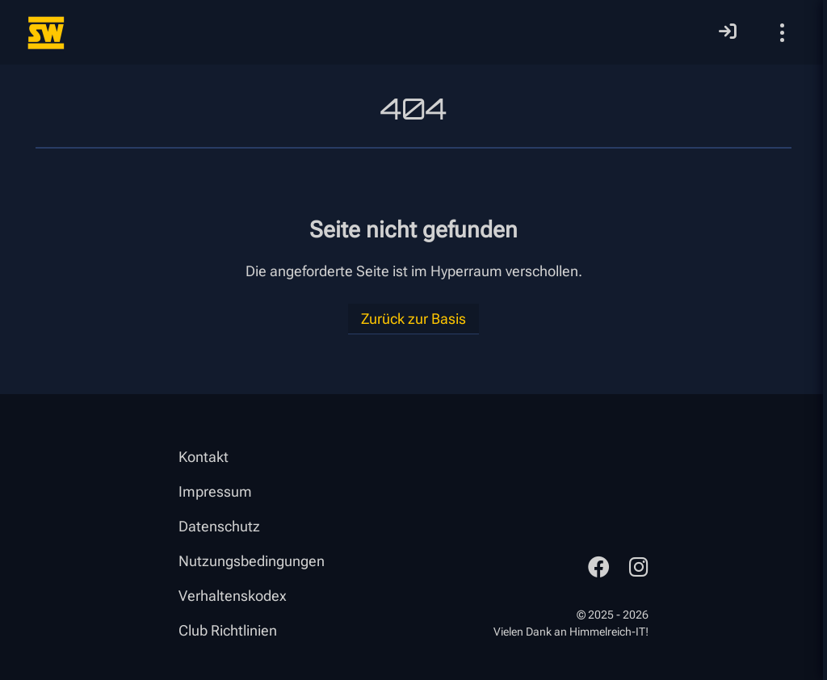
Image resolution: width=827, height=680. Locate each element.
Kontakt (203, 456)
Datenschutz (219, 526)
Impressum (215, 491)
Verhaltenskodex (232, 595)
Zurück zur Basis (413, 318)
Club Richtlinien (227, 630)
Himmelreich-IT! (609, 632)
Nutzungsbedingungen (251, 560)
